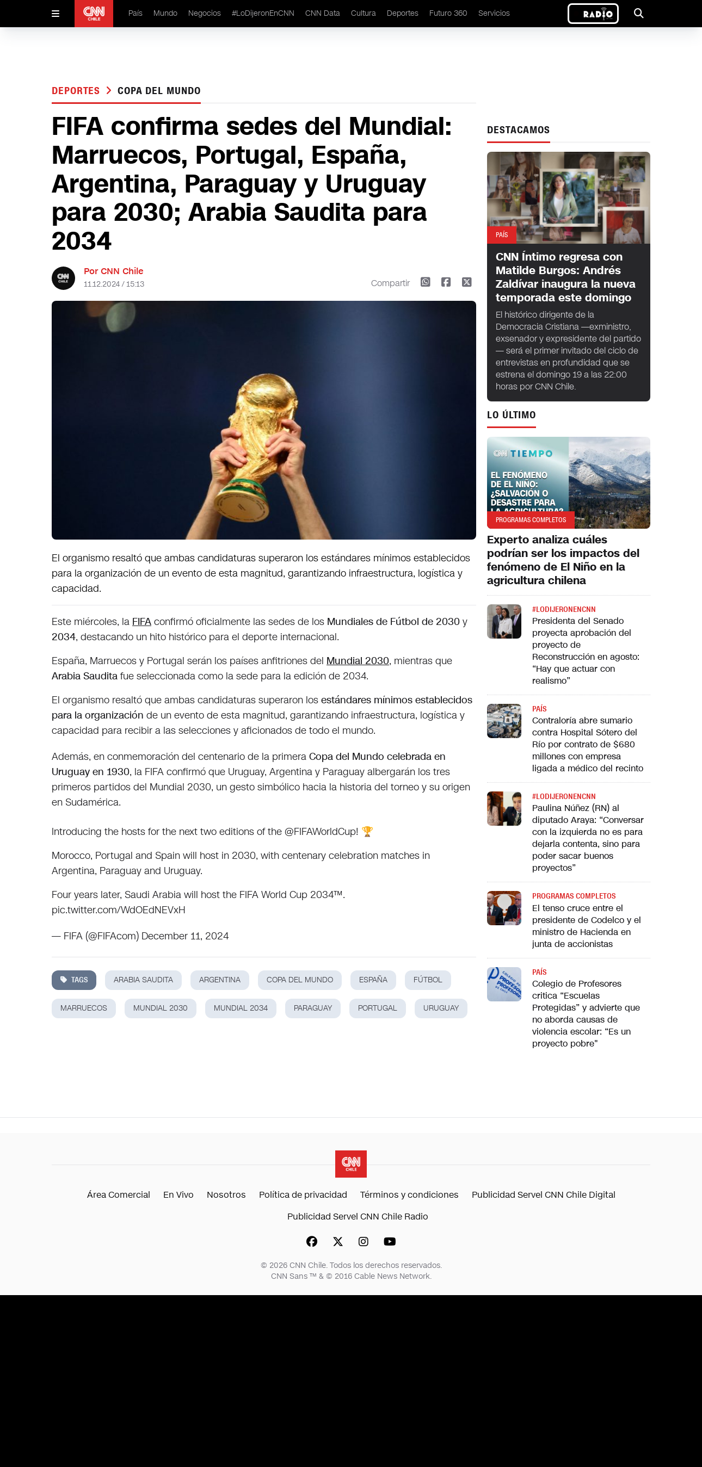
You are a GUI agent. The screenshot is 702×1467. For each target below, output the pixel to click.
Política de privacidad (303, 1195)
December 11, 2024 (185, 936)
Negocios (204, 13)
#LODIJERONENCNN (564, 609)
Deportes (402, 13)
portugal (377, 1008)
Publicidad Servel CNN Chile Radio (357, 1216)
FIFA (141, 622)
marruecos (83, 1008)
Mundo (165, 13)
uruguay (441, 1008)
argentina (220, 980)
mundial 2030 (160, 1008)
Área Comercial (118, 1195)
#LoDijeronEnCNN (263, 13)
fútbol (428, 980)
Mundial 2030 (358, 661)
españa (373, 980)
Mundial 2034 (241, 1008)
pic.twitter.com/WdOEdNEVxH (119, 910)
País (135, 13)
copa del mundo (159, 91)
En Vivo (178, 1195)
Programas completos (573, 896)
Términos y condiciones (409, 1195)
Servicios (494, 13)
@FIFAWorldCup (320, 832)
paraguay (313, 1008)
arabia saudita (143, 980)
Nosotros (226, 1195)
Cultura (363, 13)
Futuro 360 (448, 13)
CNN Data (322, 13)
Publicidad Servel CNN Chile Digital (543, 1195)
